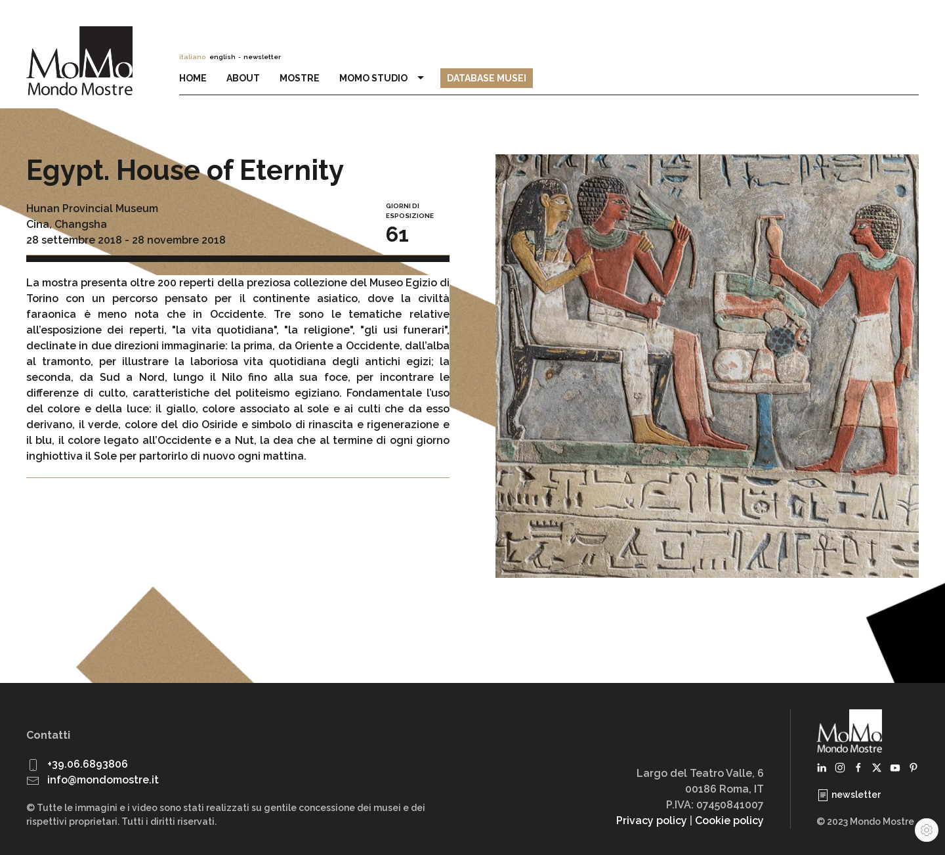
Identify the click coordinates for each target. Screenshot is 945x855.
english (222, 56)
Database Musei (486, 78)
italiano (192, 56)
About (243, 78)
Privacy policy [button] (651, 820)
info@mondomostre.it (103, 780)
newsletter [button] (262, 56)
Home (193, 78)
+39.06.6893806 (87, 764)
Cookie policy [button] (729, 820)
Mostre (300, 78)
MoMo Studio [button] (383, 78)
